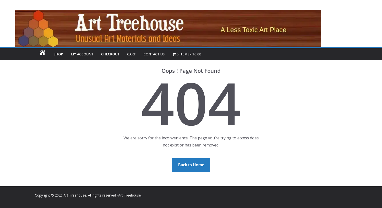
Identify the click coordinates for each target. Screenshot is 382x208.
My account (82, 54)
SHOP (58, 54)
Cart (131, 54)
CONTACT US (154, 54)
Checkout (110, 54)
